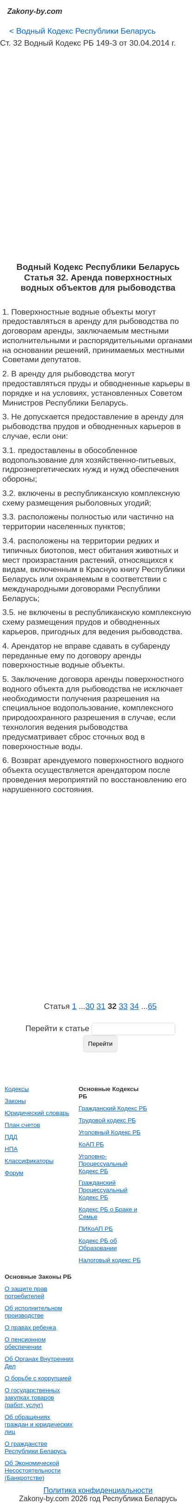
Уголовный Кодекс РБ (110, 1132)
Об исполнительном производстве (33, 1312)
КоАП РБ (91, 1144)
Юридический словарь (37, 1112)
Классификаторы (29, 1160)
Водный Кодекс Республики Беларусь (82, 31)
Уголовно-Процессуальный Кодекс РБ (103, 1164)
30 (90, 1006)
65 (152, 1006)
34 (134, 1006)
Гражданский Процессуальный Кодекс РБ (103, 1190)
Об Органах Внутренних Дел (39, 1362)
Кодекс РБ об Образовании (98, 1244)
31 (101, 1006)
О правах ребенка (30, 1327)
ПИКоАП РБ (96, 1228)
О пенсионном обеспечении (25, 1343)
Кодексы (17, 1089)
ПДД (11, 1136)
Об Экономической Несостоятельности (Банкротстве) (33, 1470)
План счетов (22, 1124)
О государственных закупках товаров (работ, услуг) (32, 1397)
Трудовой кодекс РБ (107, 1120)
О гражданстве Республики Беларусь (36, 1447)
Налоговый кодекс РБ (110, 1260)
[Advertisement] (98, 155)
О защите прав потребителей (26, 1292)
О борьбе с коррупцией (38, 1378)
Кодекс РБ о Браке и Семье (108, 1213)
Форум (14, 1172)
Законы (15, 1100)
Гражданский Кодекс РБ (113, 1108)
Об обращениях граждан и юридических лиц (39, 1424)
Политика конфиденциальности (98, 1490)
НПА (11, 1148)
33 (123, 1006)
